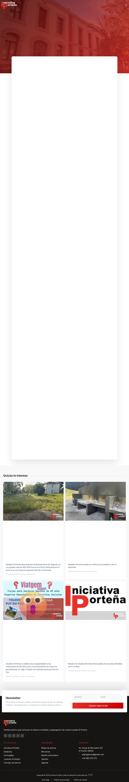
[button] (125, 5)
